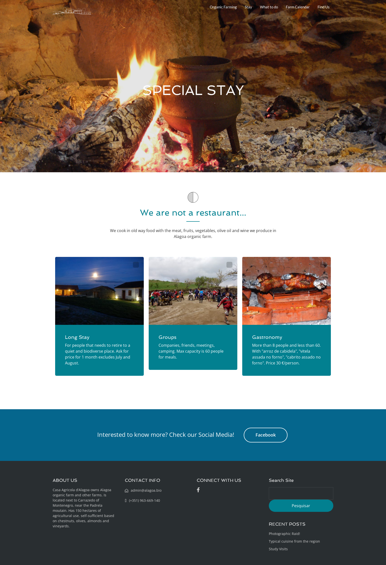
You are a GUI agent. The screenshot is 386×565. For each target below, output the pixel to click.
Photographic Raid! (284, 533)
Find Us (324, 7)
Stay (248, 7)
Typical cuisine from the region (294, 541)
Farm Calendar (298, 7)
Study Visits (278, 549)
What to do (269, 7)
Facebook (266, 435)
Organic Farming (223, 7)
